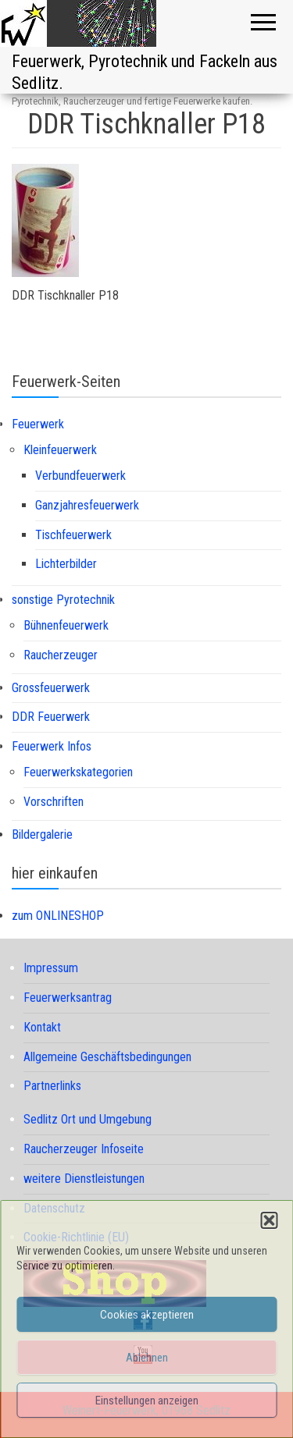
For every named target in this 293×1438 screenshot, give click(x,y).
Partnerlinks (52, 1085)
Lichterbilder (66, 563)
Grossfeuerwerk (51, 687)
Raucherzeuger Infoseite (83, 1149)
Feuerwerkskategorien (78, 772)
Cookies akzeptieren (147, 1315)
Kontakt (42, 1027)
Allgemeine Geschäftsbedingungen (107, 1056)
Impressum (50, 967)
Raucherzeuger (60, 655)
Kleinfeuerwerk (60, 449)
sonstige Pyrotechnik (63, 599)
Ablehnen (147, 1358)
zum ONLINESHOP (58, 915)
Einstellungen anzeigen (146, 1401)
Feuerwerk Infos (51, 746)
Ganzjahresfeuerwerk (87, 505)
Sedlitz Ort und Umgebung (87, 1119)
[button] (269, 1220)
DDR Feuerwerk (51, 716)
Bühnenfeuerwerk (66, 625)
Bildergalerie (42, 834)
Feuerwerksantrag (67, 997)
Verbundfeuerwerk (80, 475)
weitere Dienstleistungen (84, 1178)
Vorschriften (53, 801)
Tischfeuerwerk (73, 534)
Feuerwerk (38, 424)
